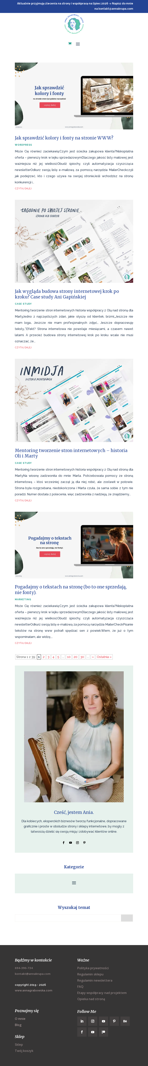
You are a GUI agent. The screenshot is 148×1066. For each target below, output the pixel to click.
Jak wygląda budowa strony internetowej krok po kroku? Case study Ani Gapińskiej (67, 294)
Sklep (19, 1044)
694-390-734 (24, 968)
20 (75, 657)
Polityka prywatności (93, 968)
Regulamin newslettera (94, 980)
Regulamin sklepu (90, 974)
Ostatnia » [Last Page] (104, 657)
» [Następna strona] (93, 657)
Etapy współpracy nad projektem (102, 993)
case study (23, 304)
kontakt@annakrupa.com (32, 974)
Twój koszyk (24, 1051)
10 (69, 657)
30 (82, 657)
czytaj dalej (23, 188)
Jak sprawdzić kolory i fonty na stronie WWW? (64, 138)
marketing (23, 599)
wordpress (23, 145)
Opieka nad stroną (91, 999)
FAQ (80, 986)
